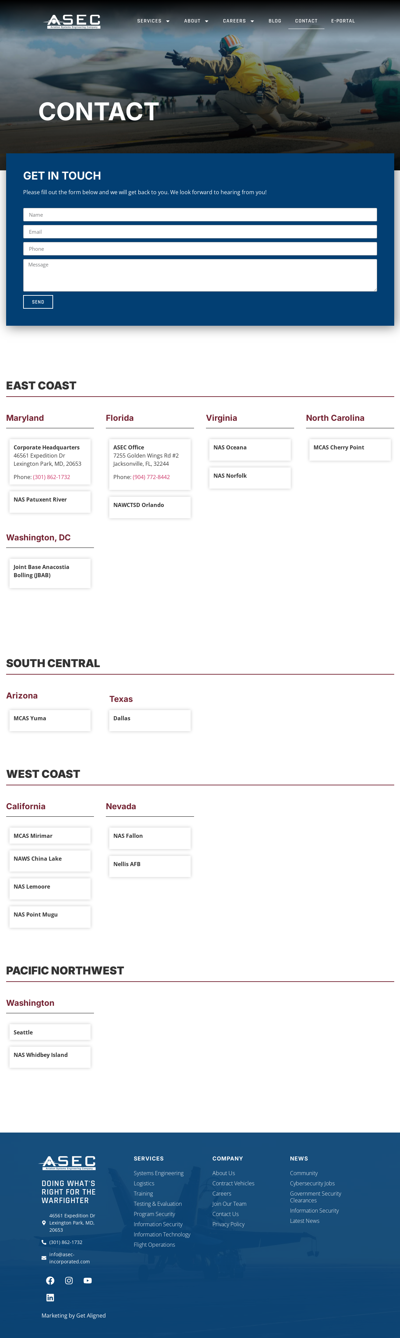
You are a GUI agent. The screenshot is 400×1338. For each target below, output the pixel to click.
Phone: (23, 477)
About (196, 21)
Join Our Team (229, 1204)
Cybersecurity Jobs (312, 1183)
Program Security (154, 1214)
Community (304, 1173)
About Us (223, 1173)
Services (154, 21)
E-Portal (343, 21)
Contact (306, 21)
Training (143, 1193)
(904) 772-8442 (151, 477)
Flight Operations (154, 1244)
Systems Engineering (158, 1173)
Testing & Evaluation (158, 1204)
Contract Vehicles (233, 1183)
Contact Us (225, 1214)
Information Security (158, 1224)
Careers (239, 21)
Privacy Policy (228, 1224)
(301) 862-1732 (51, 477)
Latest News (304, 1221)
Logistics (144, 1183)
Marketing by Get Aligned (74, 1315)
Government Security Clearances (315, 1197)
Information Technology (162, 1234)
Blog (275, 21)
